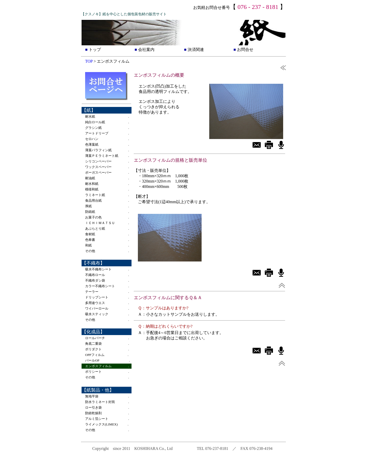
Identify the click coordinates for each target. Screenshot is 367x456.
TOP (89, 61)
